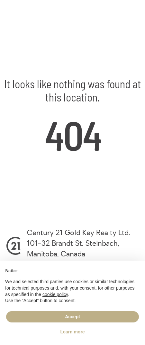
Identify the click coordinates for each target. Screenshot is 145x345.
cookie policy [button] (55, 294)
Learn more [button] (72, 331)
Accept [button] (72, 316)
